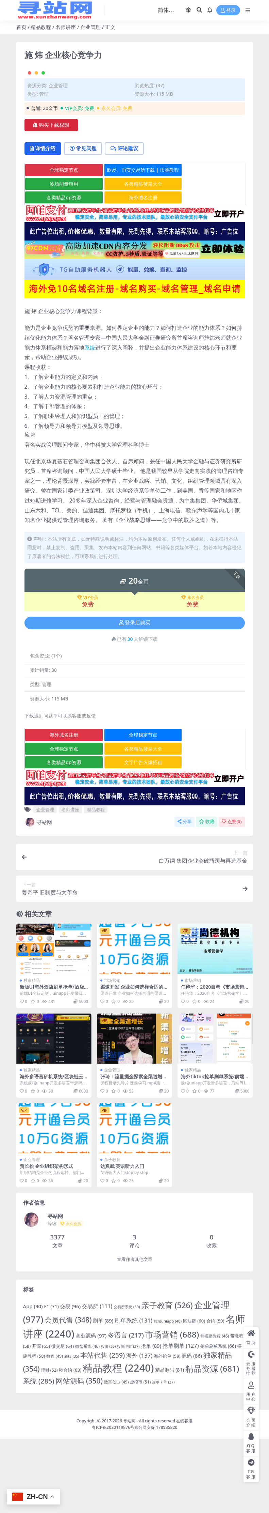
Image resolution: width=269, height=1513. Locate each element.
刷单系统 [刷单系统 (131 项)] (133, 1395)
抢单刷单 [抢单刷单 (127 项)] (181, 1420)
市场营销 (112, 1054)
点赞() (231, 895)
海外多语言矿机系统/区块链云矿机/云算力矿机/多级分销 (52, 1153)
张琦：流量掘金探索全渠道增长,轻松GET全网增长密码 (134, 1153)
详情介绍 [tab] (43, 222)
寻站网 (38, 896)
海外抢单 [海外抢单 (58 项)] (167, 1430)
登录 (228, 10)
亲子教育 (112, 1234)
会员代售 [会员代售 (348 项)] (68, 1394)
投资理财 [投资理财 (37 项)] (128, 1420)
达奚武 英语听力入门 (122, 1240)
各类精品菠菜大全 (135, 258)
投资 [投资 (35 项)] (108, 1420)
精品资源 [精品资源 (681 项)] (212, 1442)
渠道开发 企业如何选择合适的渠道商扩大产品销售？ (134, 1064)
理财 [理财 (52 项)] (49, 1444)
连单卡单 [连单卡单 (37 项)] (163, 1456)
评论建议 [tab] (126, 222)
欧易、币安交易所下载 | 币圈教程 (135, 244)
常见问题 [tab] (84, 222)
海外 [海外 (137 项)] (139, 1430)
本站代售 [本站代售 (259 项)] (102, 1429)
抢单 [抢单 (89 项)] (151, 1420)
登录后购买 (134, 697)
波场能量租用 (61, 258)
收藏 (206, 895)
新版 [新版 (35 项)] (71, 1430)
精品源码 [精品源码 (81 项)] (169, 1444)
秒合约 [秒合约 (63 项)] (70, 1444)
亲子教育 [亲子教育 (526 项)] (167, 1380)
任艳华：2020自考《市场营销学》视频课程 (212, 1064)
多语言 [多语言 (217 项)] (126, 1409)
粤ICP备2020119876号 (113, 1501)
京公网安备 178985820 (155, 1501)
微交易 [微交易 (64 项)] (62, 1420)
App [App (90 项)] (33, 1380)
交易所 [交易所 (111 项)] (97, 1381)
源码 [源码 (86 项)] (192, 1429)
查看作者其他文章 (134, 1334)
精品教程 (41, 27)
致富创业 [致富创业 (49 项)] (116, 1456)
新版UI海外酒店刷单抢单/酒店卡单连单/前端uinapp (52, 1064)
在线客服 (184, 1495)
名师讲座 (65, 27)
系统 (89, 422)
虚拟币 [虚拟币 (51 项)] (140, 1456)
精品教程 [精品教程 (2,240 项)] (118, 1442)
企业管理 (90, 27)
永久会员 (192, 672)
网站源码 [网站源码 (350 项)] (79, 1455)
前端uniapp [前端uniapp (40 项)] (168, 1395)
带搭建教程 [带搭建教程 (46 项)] (214, 1410)
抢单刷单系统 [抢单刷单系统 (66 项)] (218, 1420)
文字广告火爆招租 (135, 836)
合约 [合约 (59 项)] (215, 1395)
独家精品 (31, 1054)
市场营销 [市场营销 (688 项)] (172, 1408)
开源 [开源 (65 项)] (41, 1420)
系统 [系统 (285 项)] (38, 1455)
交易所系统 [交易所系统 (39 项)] (127, 1381)
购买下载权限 (51, 199)
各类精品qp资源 (61, 271)
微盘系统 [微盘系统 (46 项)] (87, 1420)
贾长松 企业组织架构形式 (46, 1240)
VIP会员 (87, 672)
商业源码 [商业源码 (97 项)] (90, 1409)
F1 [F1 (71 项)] (51, 1381)
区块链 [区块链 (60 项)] (194, 1395)
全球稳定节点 (61, 244)
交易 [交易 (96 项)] (70, 1380)
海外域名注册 (135, 271)
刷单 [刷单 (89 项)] (103, 1394)
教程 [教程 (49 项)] (54, 1430)
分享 (184, 895)
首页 (21, 27)
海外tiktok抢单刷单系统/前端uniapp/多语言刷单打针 (214, 1153)
